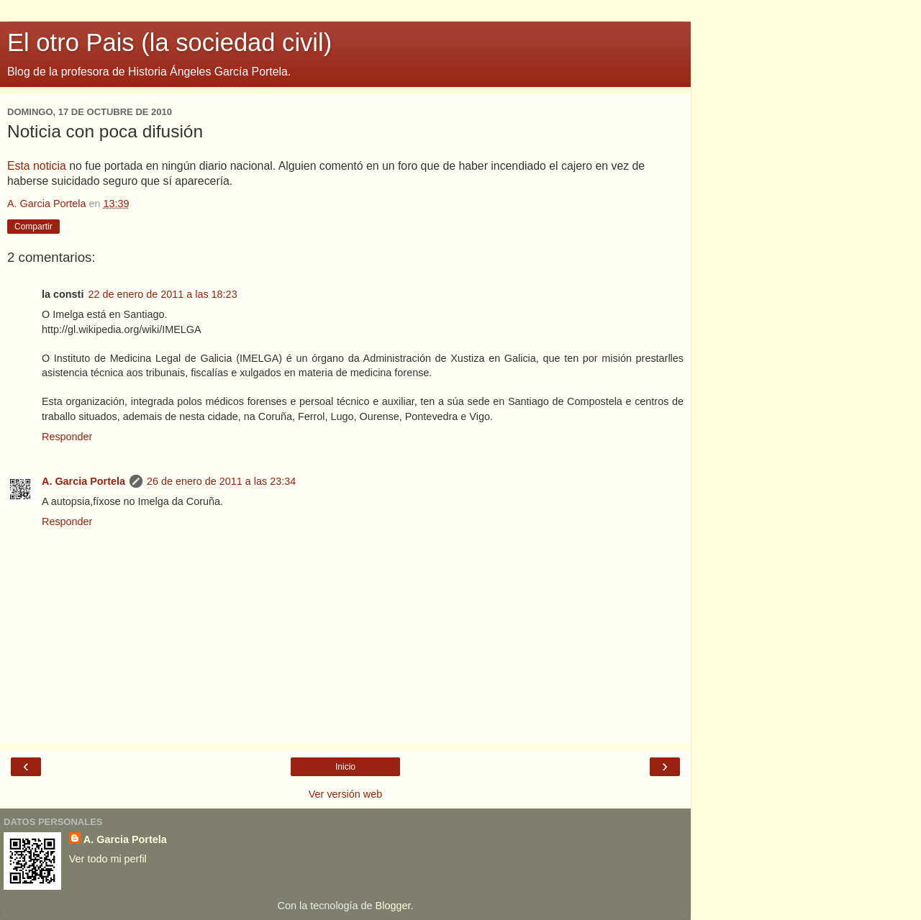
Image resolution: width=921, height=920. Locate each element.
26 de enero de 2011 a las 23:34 (221, 481)
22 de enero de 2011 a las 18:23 (162, 294)
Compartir (33, 227)
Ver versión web (345, 794)
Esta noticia (36, 166)
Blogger (393, 905)
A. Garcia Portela (83, 481)
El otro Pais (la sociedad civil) (169, 42)
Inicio (345, 767)
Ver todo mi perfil (108, 859)
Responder (67, 436)
